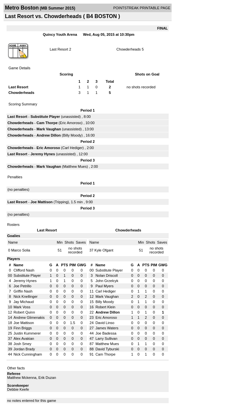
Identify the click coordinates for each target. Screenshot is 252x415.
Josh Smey (22, 344)
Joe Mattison (41, 202)
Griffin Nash (22, 291)
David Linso (104, 323)
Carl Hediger (72, 148)
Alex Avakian (23, 338)
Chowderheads (128, 49)
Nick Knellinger (25, 296)
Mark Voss (21, 307)
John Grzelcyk (106, 281)
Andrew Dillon (48, 135)
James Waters (106, 328)
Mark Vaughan (48, 129)
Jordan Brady (24, 349)
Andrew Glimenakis (29, 317)
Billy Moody (72, 135)
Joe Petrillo (22, 286)
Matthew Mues (75, 166)
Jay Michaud (23, 302)
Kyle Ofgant (103, 250)
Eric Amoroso (70, 123)
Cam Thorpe (46, 123)
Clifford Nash (23, 270)
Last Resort (59, 49)
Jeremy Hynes (43, 154)
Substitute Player (45, 117)
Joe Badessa (105, 333)
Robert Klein (105, 307)
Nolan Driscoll (106, 275)
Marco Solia (20, 250)
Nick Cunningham (27, 354)
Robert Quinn (24, 312)
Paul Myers (104, 286)
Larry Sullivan (106, 338)
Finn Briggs (22, 328)
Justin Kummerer (27, 333)
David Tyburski (107, 349)
